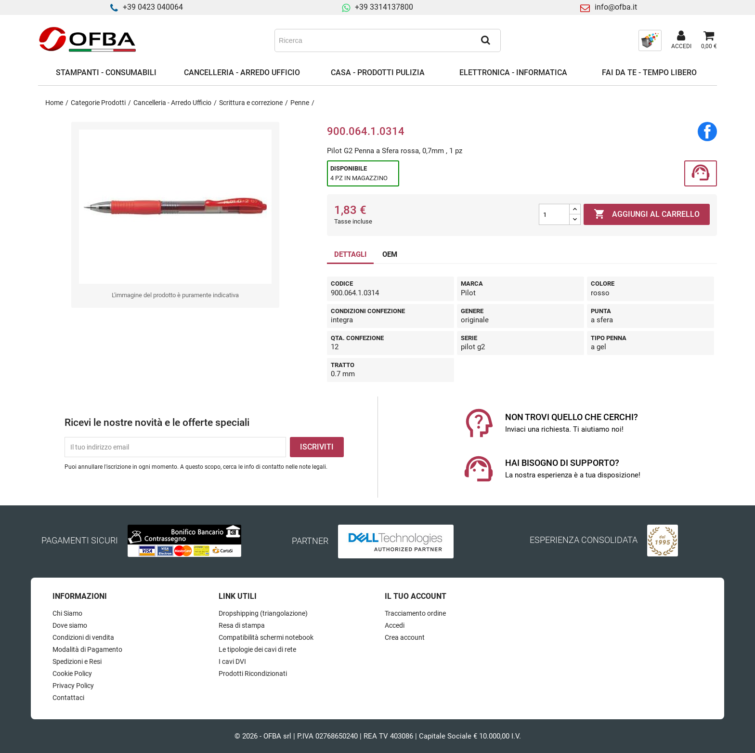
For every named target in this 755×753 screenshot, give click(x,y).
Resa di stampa (242, 625)
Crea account (405, 637)
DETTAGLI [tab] (350, 254)
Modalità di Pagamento (87, 649)
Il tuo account (415, 596)
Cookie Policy (72, 673)
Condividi (707, 131)
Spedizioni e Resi (77, 661)
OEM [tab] (389, 254)
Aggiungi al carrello (647, 214)
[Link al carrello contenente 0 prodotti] (709, 40)
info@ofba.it (616, 7)
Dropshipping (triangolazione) (263, 613)
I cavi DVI (232, 661)
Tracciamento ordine (415, 613)
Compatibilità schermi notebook (266, 637)
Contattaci (68, 697)
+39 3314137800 (384, 7)
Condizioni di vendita (83, 637)
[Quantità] (554, 214)
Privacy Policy (73, 685)
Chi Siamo (67, 613)
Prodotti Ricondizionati (253, 673)
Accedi (394, 625)
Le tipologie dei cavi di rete (257, 649)
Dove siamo (69, 625)
